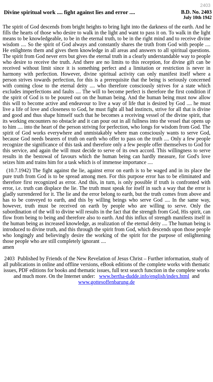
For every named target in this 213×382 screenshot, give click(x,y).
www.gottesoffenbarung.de (106, 282)
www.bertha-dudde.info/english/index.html (144, 276)
